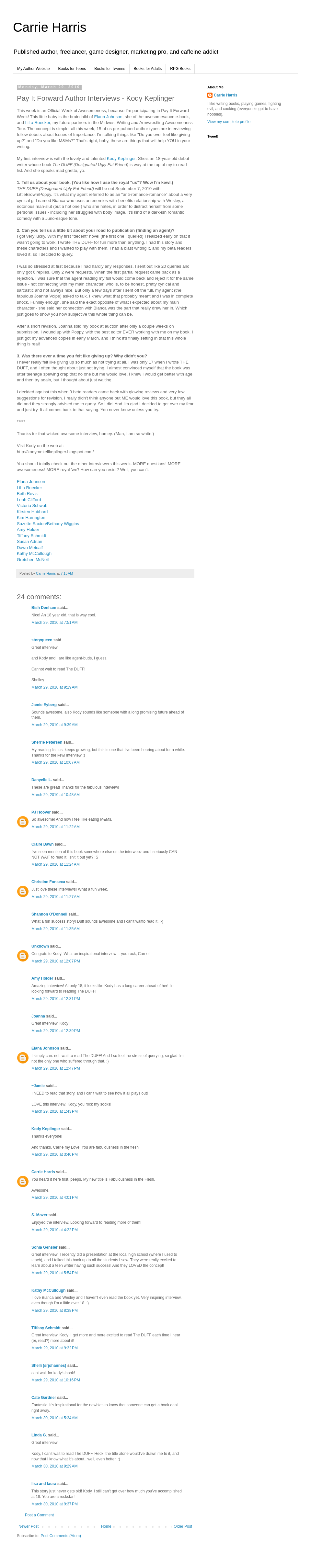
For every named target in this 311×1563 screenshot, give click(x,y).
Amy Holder (28, 529)
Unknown (40, 946)
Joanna (38, 1016)
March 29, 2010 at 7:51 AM (54, 622)
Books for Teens (72, 68)
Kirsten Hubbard (32, 511)
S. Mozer (39, 1215)
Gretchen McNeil (33, 559)
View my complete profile (228, 121)
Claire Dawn (42, 844)
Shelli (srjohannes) (48, 1365)
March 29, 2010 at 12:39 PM (55, 1031)
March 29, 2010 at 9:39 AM (54, 725)
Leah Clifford (29, 499)
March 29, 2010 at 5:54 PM (54, 1273)
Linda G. (39, 1435)
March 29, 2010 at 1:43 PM (54, 1111)
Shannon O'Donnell (49, 914)
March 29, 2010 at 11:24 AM (55, 864)
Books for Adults (148, 68)
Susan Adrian (29, 541)
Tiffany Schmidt (31, 535)
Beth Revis (27, 493)
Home (106, 1526)
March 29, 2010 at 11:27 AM (55, 896)
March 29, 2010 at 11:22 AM (55, 827)
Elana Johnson (108, 116)
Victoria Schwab (32, 505)
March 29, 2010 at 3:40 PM (54, 1154)
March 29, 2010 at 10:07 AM (55, 762)
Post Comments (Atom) (60, 1536)
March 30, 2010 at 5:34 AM (54, 1418)
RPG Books (180, 68)
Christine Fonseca (48, 882)
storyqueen (41, 640)
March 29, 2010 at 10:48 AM (55, 795)
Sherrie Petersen (46, 742)
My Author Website (33, 68)
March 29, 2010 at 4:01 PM (54, 1197)
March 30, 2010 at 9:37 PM (54, 1504)
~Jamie (38, 1086)
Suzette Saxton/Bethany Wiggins (48, 523)
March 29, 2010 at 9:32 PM (54, 1348)
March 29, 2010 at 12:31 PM (55, 998)
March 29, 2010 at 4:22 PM (54, 1230)
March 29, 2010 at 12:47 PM (55, 1068)
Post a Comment (39, 1515)
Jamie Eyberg (44, 705)
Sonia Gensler (44, 1247)
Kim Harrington (31, 517)
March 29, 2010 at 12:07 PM (55, 961)
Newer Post (28, 1526)
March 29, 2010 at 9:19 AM (54, 687)
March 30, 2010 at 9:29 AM (54, 1466)
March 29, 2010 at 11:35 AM (55, 929)
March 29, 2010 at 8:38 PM (54, 1310)
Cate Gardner (43, 1397)
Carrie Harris (49, 27)
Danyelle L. (41, 780)
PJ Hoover (41, 812)
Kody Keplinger (121, 158)
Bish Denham (43, 607)
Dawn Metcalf (30, 547)
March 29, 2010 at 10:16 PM (55, 1380)
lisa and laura (43, 1483)
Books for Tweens (109, 68)
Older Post (183, 1526)
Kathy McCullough (34, 553)
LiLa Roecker (37, 122)
